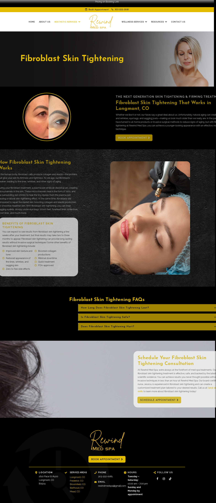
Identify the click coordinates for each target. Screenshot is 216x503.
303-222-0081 (122, 6)
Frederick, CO (76, 477)
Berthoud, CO (77, 484)
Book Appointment (99, 6)
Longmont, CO (77, 473)
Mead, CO (75, 488)
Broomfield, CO (77, 480)
